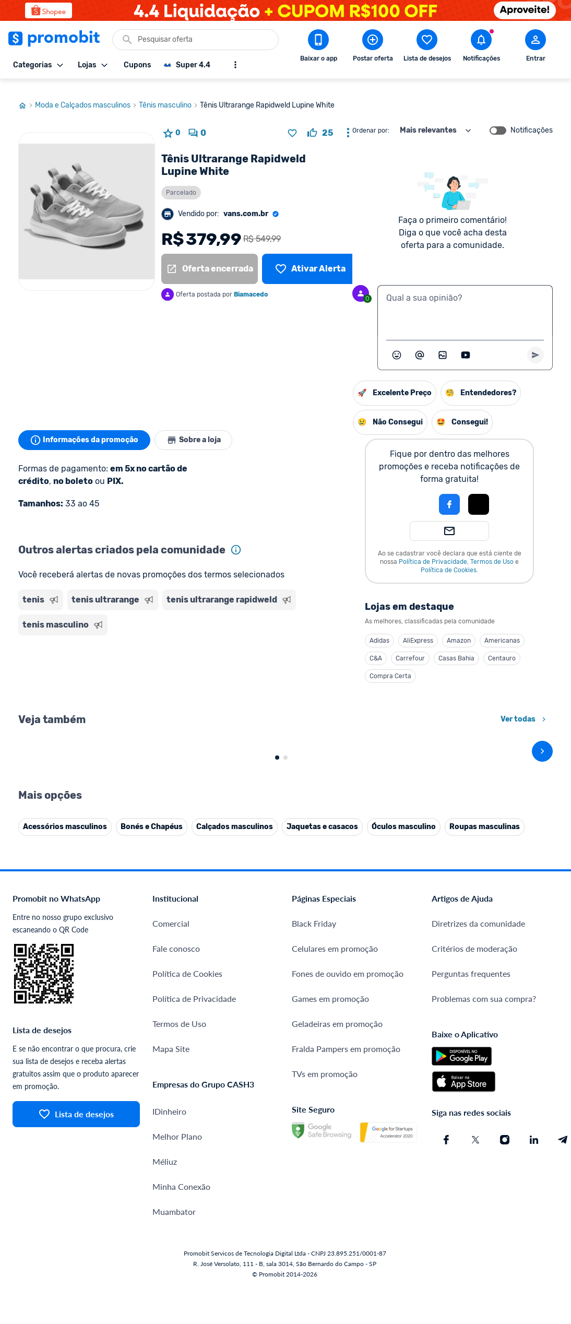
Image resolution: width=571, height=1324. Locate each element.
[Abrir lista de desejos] (427, 47)
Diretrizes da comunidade (478, 1211)
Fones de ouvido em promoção (347, 1261)
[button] (306, 494)
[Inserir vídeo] (465, 345)
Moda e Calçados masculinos (87, 95)
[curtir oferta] (320, 123)
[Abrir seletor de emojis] (396, 345)
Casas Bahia (349, 648)
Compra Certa (283, 666)
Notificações (531, 120)
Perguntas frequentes (471, 1261)
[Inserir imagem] (442, 345)
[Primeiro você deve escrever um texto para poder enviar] (535, 345)
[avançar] (542, 923)
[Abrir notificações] (481, 47)
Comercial (170, 1211)
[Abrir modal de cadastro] (535, 47)
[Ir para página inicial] (26, 95)
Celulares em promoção (335, 1236)
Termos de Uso (385, 551)
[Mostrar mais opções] (235, 64)
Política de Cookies (342, 560)
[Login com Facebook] (342, 494)
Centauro (395, 648)
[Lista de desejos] (310, 259)
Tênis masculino (169, 95)
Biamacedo (251, 284)
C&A (269, 648)
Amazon (352, 630)
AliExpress (311, 630)
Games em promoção (330, 1286)
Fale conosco (176, 1236)
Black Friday (314, 1211)
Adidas (272, 630)
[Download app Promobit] (318, 47)
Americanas (395, 630)
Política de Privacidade (326, 551)
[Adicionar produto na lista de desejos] (292, 123)
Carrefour (303, 648)
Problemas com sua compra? (484, 1286)
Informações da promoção (85, 430)
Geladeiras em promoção (337, 1311)
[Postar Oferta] (373, 47)
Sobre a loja (197, 430)
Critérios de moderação (474, 1236)
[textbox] (465, 301)
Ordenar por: (370, 120)
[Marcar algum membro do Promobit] (419, 345)
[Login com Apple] (371, 494)
